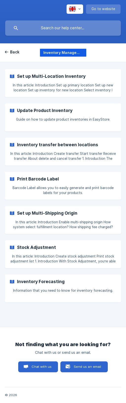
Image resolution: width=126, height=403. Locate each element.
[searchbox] (63, 28)
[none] (75, 9)
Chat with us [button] (42, 367)
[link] (63, 83)
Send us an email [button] (87, 367)
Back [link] (14, 52)
